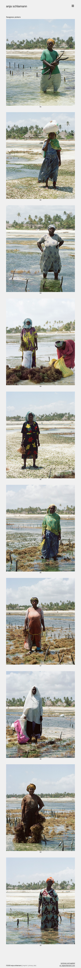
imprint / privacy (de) (29, 965)
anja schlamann (16, 6)
